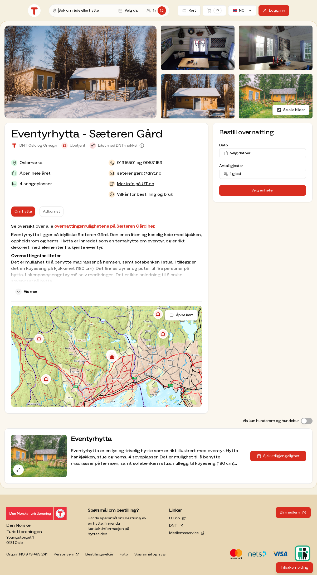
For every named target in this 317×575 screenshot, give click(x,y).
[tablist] (37, 211)
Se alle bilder (291, 110)
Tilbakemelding (296, 569)
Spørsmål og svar (150, 554)
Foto (124, 554)
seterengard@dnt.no (139, 173)
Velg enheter (262, 190)
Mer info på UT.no (135, 183)
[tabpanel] (106, 260)
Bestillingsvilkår (99, 554)
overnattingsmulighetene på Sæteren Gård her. (104, 226)
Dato (223, 145)
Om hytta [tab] (23, 211)
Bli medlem (293, 512)
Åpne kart (181, 315)
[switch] (307, 421)
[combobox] (84, 10)
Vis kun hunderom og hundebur (271, 421)
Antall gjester (231, 166)
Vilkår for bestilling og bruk (145, 194)
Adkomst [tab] (51, 211)
